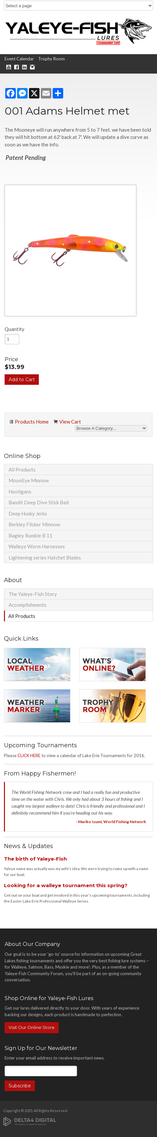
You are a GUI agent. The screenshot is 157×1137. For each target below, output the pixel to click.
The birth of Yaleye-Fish (35, 859)
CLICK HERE (28, 755)
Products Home (32, 422)
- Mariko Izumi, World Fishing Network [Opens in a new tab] (111, 821)
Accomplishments (27, 605)
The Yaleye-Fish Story (33, 594)
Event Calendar (19, 58)
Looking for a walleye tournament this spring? (65, 885)
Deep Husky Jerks (28, 513)
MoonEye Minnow (29, 480)
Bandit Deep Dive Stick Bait (39, 502)
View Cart (70, 422)
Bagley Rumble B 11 (30, 535)
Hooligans (20, 491)
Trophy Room (51, 58)
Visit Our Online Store (32, 1027)
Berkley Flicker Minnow (34, 524)
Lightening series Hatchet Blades (45, 557)
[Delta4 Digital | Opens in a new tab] (29, 1121)
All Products (22, 469)
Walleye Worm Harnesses (37, 546)
